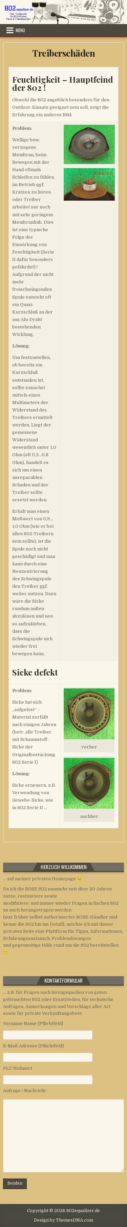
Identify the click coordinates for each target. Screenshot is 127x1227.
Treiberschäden (63, 53)
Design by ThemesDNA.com (63, 1220)
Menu (20, 30)
